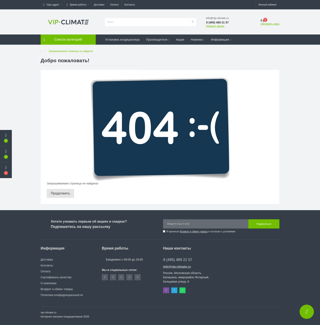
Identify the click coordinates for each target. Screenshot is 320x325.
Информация (221, 39)
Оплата (114, 4)
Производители (157, 39)
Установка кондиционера (122, 39)
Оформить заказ (270, 23)
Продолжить (60, 193)
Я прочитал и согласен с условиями (200, 231)
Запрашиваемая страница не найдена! (71, 51)
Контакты (129, 4)
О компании (48, 283)
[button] (52, 4)
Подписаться (264, 224)
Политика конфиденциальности (62, 295)
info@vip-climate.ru (177, 266)
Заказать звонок (215, 26)
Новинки (197, 39)
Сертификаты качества (56, 277)
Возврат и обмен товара (194, 231)
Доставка (99, 4)
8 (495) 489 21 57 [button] (177, 260)
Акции (180, 39)
